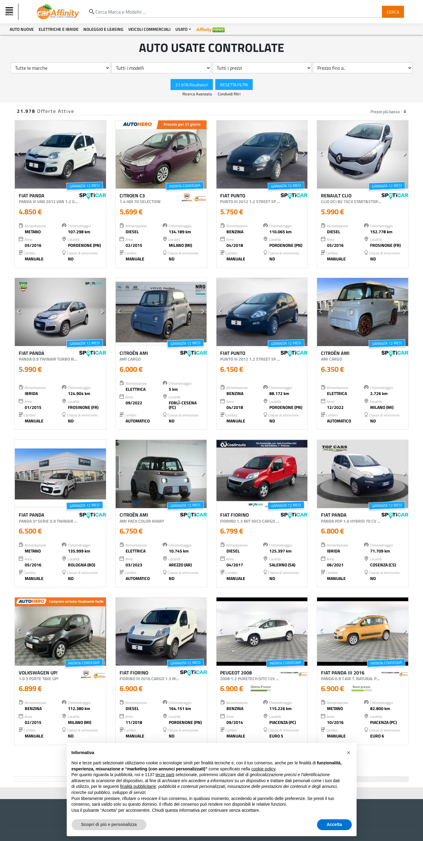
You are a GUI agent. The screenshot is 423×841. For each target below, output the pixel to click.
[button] (18, 154)
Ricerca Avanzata (197, 94)
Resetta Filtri (234, 84)
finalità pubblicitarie (138, 786)
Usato (181, 29)
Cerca (393, 11)
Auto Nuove (22, 29)
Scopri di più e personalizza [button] (109, 824)
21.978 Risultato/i (191, 84)
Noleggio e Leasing (103, 29)
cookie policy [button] (263, 768)
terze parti (164, 774)
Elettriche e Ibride (59, 29)
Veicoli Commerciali (149, 29)
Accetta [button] (334, 824)
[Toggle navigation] (10, 11)
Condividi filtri (229, 94)
